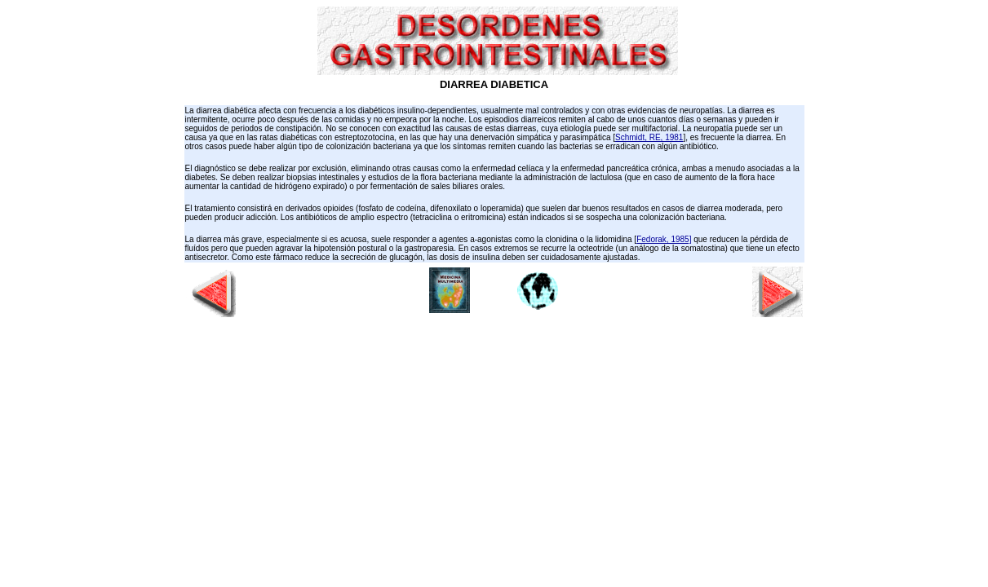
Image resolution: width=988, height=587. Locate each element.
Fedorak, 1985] (663, 239)
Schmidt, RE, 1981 (649, 137)
